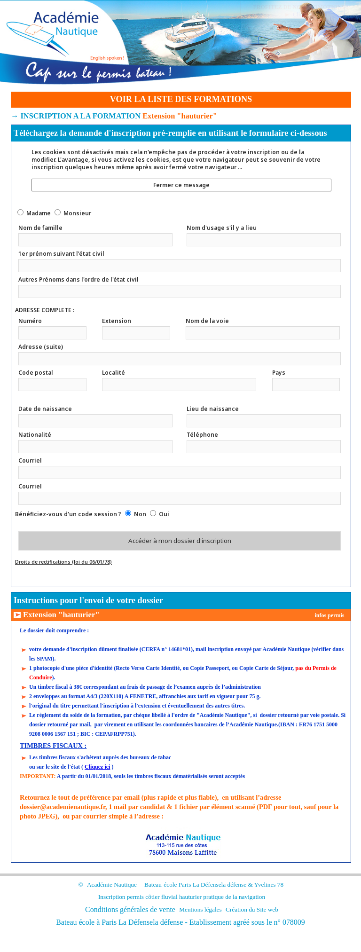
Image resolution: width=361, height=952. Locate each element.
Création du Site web (252, 909)
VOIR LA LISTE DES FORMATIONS (181, 99)
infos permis (329, 615)
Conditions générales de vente (130, 909)
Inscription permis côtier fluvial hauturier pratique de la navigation (181, 896)
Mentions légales (200, 909)
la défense (234, 884)
